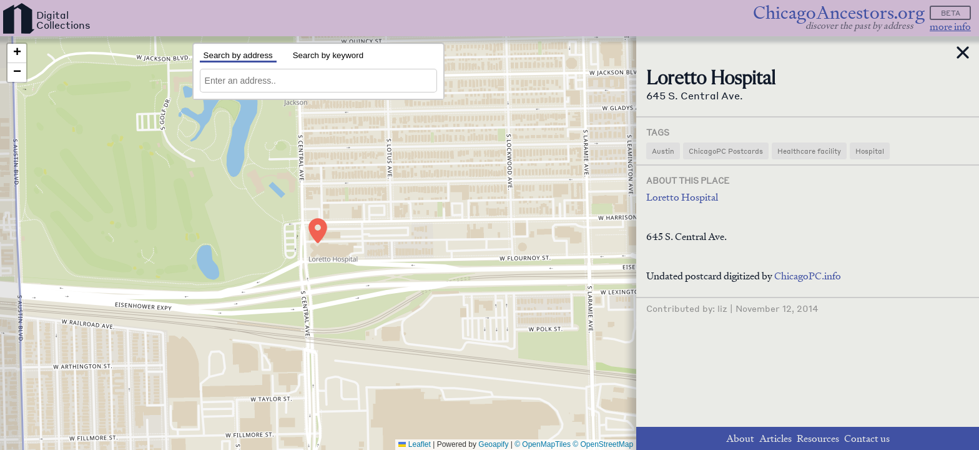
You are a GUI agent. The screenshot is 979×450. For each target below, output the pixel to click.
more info (950, 26)
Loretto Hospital (682, 197)
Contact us (867, 438)
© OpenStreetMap (603, 444)
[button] (317, 230)
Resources (818, 438)
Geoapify (493, 444)
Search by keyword (328, 55)
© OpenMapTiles (542, 444)
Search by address (238, 55)
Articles (775, 438)
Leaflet (414, 444)
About (740, 438)
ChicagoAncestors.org (839, 12)
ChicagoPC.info (807, 275)
